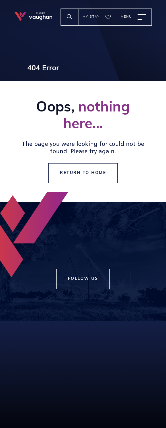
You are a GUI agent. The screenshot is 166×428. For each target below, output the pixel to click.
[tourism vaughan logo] (33, 17)
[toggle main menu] (133, 17)
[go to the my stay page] (96, 17)
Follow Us (83, 279)
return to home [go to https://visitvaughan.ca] (83, 173)
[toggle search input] (69, 17)
